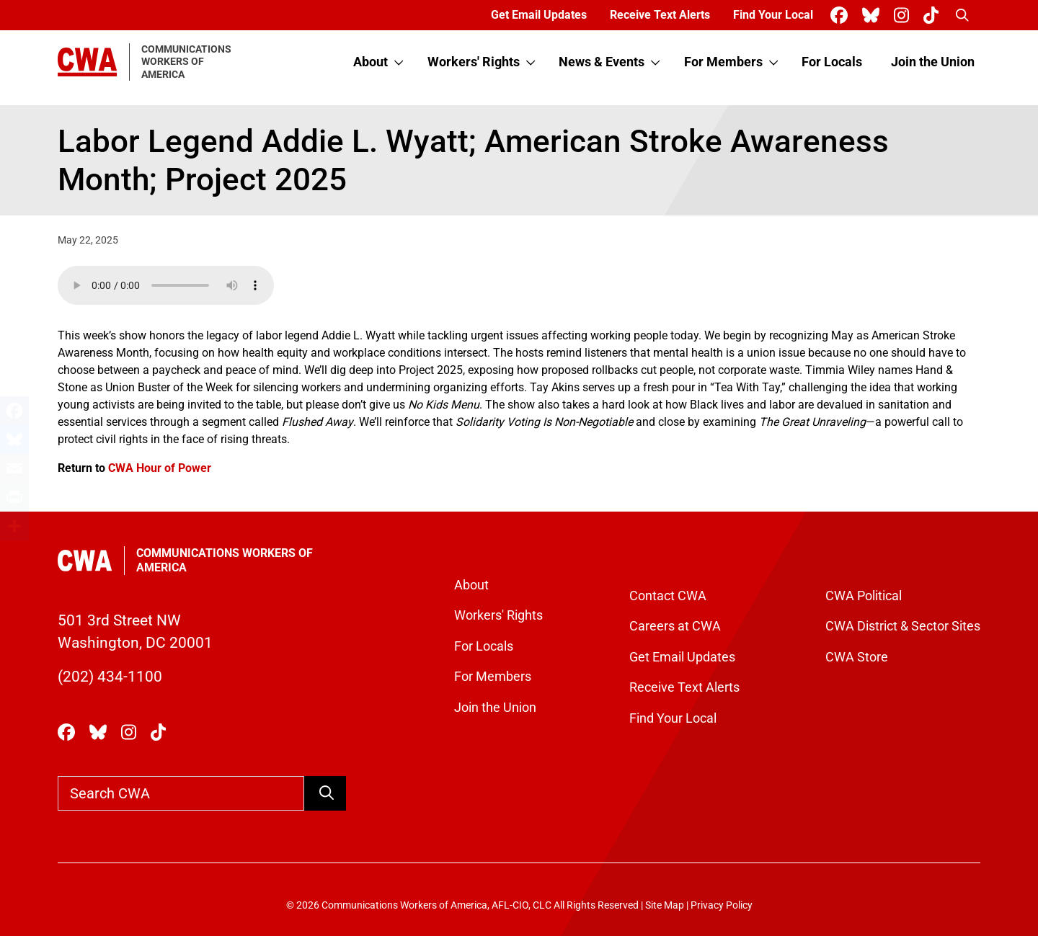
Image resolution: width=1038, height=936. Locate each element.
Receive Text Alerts (660, 15)
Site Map (664, 905)
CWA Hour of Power (159, 468)
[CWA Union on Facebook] (841, 15)
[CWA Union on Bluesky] (873, 15)
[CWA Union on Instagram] (904, 15)
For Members (723, 62)
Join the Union (933, 62)
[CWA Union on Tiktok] (933, 15)
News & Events (601, 62)
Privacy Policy (722, 905)
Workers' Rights (473, 62)
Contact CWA (667, 596)
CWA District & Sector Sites (902, 626)
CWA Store (856, 657)
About (370, 62)
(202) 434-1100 (110, 676)
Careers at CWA (675, 626)
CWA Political (863, 596)
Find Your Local (773, 15)
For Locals (832, 62)
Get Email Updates (539, 15)
